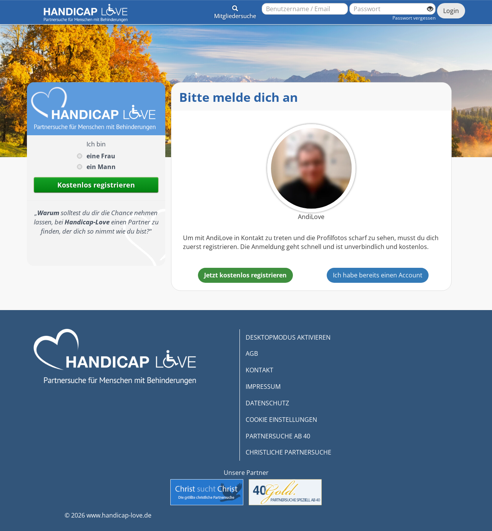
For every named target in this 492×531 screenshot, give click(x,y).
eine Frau (100, 156)
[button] (235, 11)
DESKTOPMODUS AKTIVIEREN (288, 337)
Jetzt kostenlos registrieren (245, 275)
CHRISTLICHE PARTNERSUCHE (288, 452)
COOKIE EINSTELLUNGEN (281, 419)
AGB (252, 353)
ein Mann (101, 167)
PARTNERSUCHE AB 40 (278, 436)
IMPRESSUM (263, 386)
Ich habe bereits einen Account (377, 275)
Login (451, 11)
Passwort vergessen (413, 18)
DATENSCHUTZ (267, 403)
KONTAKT (259, 370)
